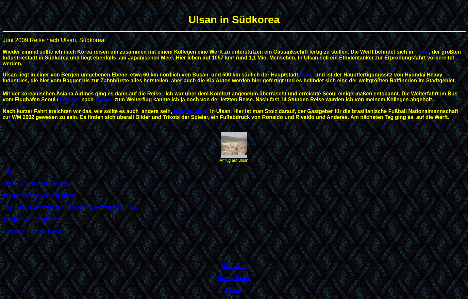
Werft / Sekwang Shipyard (37, 183)
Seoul (307, 74)
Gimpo (103, 99)
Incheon (70, 99)
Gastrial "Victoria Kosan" (35, 231)
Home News (234, 278)
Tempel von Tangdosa (31, 219)
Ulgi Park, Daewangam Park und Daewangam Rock (70, 207)
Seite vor (234, 266)
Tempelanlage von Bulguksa (39, 195)
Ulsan (422, 52)
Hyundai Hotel (191, 111)
